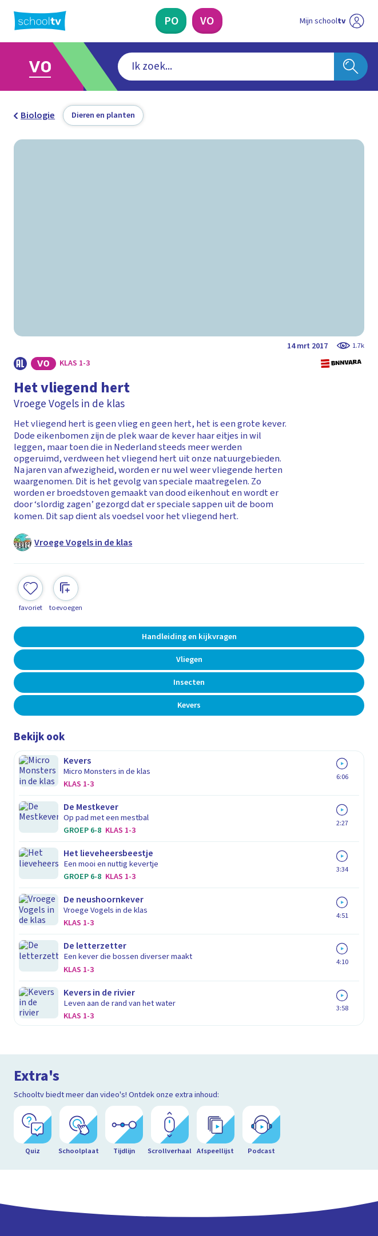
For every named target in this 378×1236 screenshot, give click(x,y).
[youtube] (95, 1138)
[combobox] (172, 67)
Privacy (32, 962)
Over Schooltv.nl (54, 946)
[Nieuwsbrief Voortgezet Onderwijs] (249, 1048)
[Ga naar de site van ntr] (321, 1167)
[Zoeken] (351, 67)
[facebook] (19, 1138)
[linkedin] (69, 1138)
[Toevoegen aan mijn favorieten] (30, 592)
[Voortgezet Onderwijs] (207, 21)
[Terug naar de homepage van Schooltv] (40, 21)
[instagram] (44, 1138)
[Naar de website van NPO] (356, 21)
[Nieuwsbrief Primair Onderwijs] (128, 1048)
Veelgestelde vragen (65, 930)
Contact (33, 914)
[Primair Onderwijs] (171, 21)
